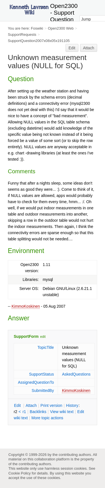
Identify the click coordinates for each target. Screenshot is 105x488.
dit (18, 405)
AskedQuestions (76, 374)
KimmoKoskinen (25, 306)
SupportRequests (22, 34)
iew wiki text (62, 411)
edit (42, 337)
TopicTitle (46, 347)
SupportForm (26, 336)
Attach (88, 48)
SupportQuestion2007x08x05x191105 (39, 41)
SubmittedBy (43, 390)
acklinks (38, 411)
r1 (24, 411)
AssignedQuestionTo (36, 382)
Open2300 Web (61, 28)
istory (72, 405)
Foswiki (37, 28)
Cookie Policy (19, 473)
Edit (72, 48)
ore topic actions (47, 418)
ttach (31, 405)
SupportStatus (41, 374)
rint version (51, 405)
